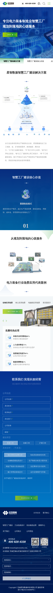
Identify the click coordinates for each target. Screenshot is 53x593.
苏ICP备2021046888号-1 (26, 590)
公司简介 (18, 531)
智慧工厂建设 (8, 525)
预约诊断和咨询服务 (26, 499)
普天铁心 (46, 513)
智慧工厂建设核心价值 (35, 61)
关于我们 (6, 531)
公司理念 (29, 531)
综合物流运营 (31, 525)
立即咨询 (10, 34)
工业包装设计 (20, 525)
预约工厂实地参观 (12, 312)
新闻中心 (41, 525)
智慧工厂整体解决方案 (12, 61)
